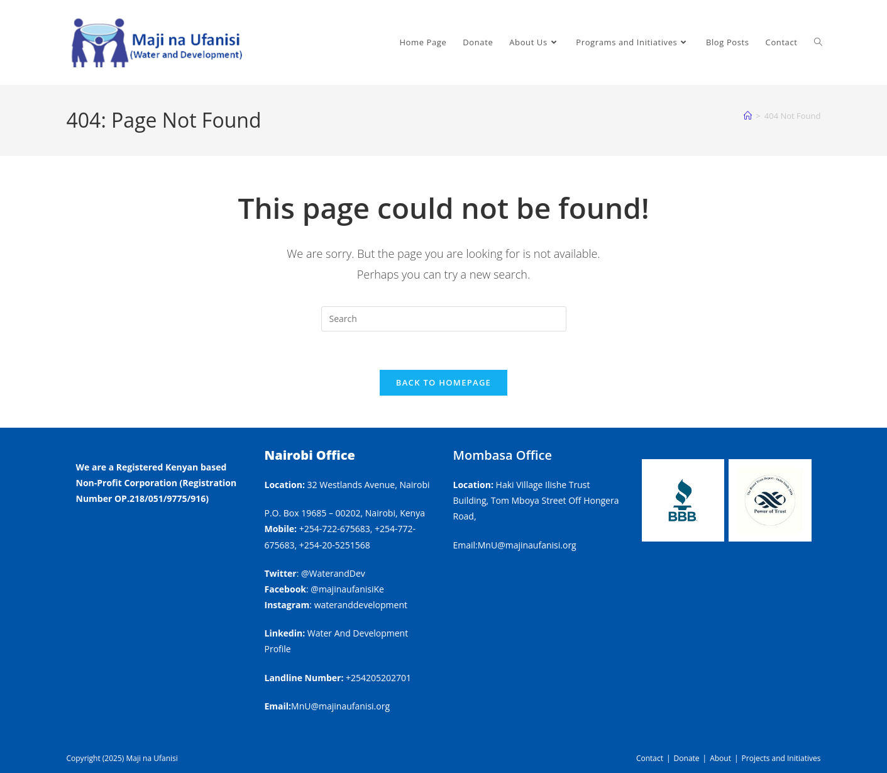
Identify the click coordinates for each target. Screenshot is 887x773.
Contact (649, 758)
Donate (687, 758)
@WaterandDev (333, 573)
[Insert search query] (443, 318)
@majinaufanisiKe (347, 589)
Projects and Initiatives (781, 758)
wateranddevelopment (360, 605)
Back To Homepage (443, 382)
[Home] (748, 115)
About (720, 758)
